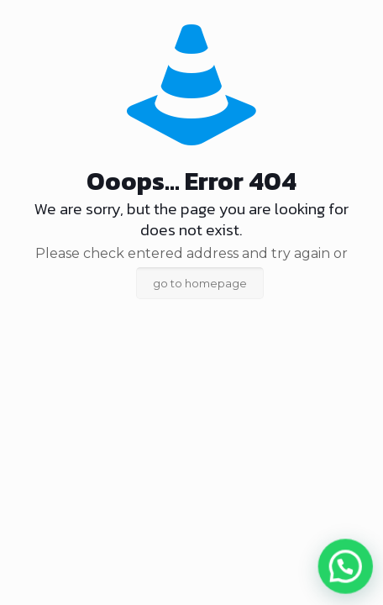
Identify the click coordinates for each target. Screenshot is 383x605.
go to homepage (200, 283)
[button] (348, 572)
